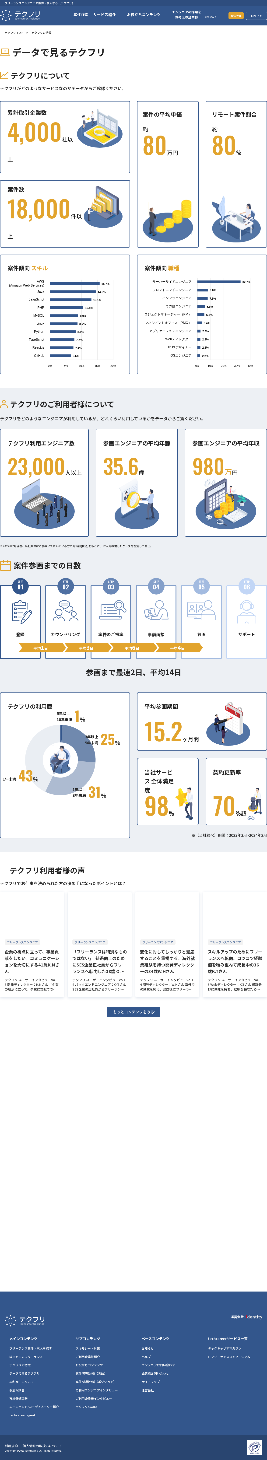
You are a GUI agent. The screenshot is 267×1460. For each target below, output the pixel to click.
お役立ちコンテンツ (89, 1365)
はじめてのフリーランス (26, 1357)
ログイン (256, 16)
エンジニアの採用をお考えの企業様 (180, 14)
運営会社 (148, 1390)
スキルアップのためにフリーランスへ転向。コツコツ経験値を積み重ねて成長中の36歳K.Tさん (235, 961)
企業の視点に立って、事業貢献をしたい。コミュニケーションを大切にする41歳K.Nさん (32, 961)
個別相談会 (17, 1390)
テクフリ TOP (14, 33)
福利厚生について (21, 1381)
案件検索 (75, 14)
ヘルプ (146, 1357)
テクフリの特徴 (20, 1365)
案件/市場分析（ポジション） (96, 1381)
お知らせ (148, 1348)
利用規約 (11, 1445)
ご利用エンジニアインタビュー (97, 1390)
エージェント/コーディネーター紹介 (34, 1406)
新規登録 (233, 16)
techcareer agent (22, 1415)
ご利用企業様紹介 (88, 1357)
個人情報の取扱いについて (42, 1445)
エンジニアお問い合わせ (158, 1365)
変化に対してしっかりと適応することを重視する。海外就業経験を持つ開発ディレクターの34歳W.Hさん (167, 961)
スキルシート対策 (88, 1348)
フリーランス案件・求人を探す (30, 1348)
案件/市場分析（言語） (91, 1373)
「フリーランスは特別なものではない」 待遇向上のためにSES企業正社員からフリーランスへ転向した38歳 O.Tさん (99, 961)
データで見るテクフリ (24, 1373)
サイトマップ (151, 1381)
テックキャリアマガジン (224, 1348)
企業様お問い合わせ (155, 1373)
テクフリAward (86, 1406)
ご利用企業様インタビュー (94, 1398)
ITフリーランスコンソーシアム (229, 1357)
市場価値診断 (18, 1398)
